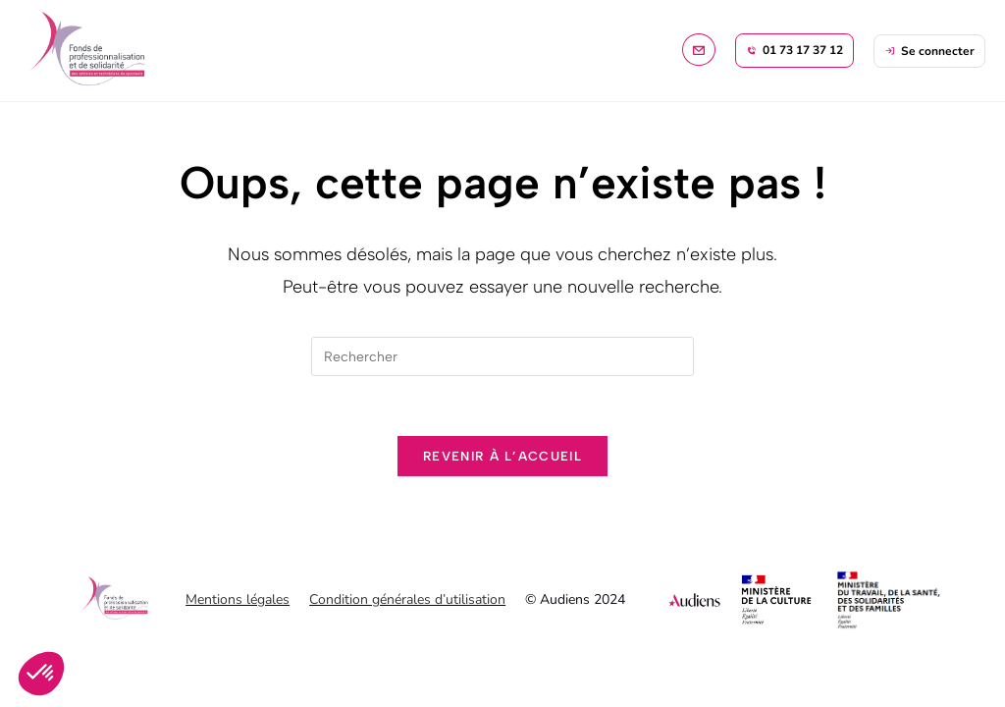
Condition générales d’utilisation (407, 599)
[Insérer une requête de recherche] (502, 356)
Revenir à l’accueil (502, 456)
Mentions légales (237, 599)
